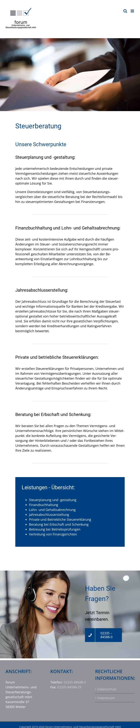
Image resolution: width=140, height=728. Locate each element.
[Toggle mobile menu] (133, 11)
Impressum (106, 698)
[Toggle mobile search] (125, 11)
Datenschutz (106, 689)
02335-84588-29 (69, 687)
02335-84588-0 (75, 682)
